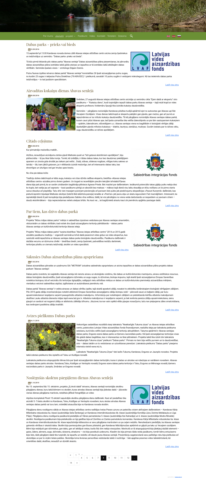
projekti (71, 36)
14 (71, 463)
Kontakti (101, 36)
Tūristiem (111, 36)
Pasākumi (82, 36)
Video (92, 36)
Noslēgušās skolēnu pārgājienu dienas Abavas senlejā (69, 377)
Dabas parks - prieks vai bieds (51, 44)
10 (115, 458)
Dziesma (122, 36)
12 (128, 458)
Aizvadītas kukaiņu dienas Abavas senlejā (59, 90)
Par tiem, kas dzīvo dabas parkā (52, 211)
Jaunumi (59, 36)
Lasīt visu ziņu (172, 85)
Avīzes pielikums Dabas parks (50, 315)
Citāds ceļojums (39, 141)
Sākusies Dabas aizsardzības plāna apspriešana (64, 256)
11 (122, 458)
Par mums (48, 36)
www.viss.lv (178, 477)
